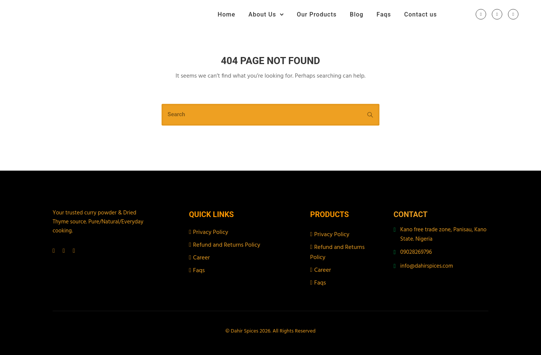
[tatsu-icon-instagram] (497, 15)
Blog (356, 14)
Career (201, 258)
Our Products (317, 14)
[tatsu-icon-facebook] (481, 15)
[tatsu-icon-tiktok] (513, 15)
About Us (262, 14)
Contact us (420, 14)
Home (226, 14)
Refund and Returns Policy (226, 245)
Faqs (383, 14)
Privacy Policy (210, 232)
